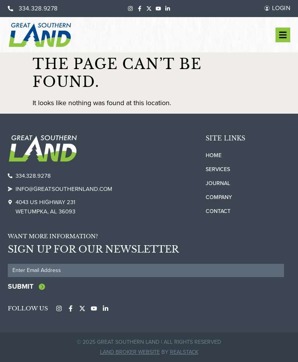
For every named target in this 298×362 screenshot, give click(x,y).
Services (218, 169)
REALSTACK (184, 352)
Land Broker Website (130, 352)
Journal (218, 183)
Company (219, 197)
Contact (218, 211)
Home (214, 155)
